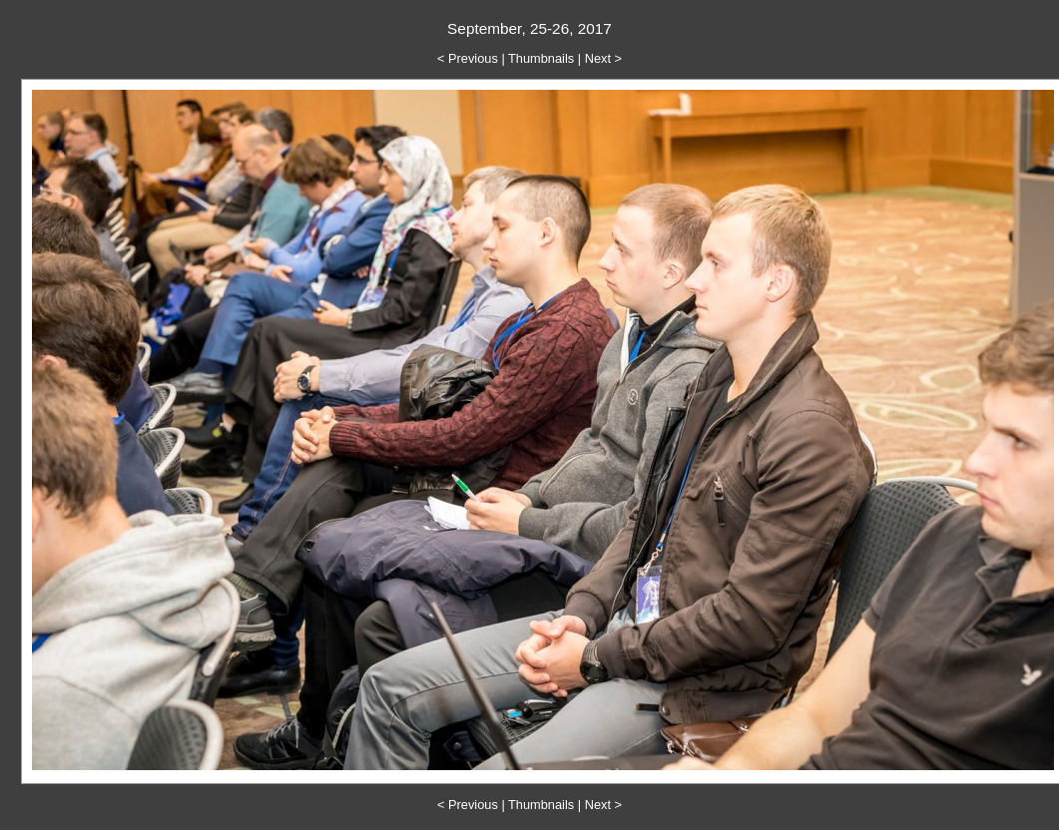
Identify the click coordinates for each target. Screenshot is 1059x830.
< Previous (467, 58)
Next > (603, 58)
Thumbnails (541, 58)
